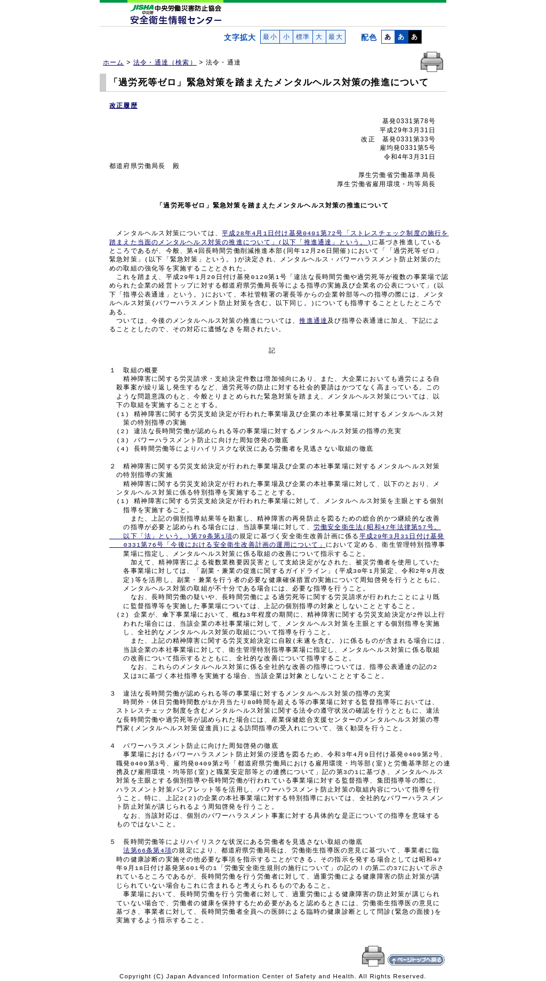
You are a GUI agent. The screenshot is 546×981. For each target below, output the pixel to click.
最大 (335, 37)
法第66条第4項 (147, 851)
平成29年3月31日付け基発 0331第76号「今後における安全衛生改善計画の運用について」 (276, 540)
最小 (270, 37)
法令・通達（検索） (165, 62)
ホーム (113, 62)
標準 (302, 37)
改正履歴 (123, 105)
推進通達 (313, 321)
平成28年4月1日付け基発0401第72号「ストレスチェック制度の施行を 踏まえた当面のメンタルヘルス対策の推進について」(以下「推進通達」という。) (279, 237)
